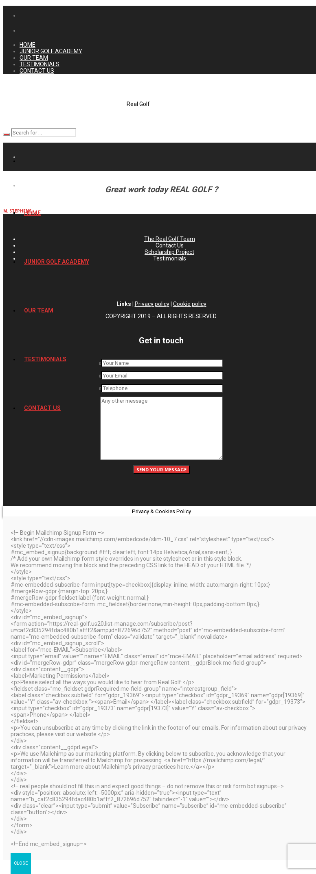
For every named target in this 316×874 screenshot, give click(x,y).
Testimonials (169, 258)
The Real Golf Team (169, 239)
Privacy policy (152, 304)
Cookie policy (189, 304)
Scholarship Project (169, 252)
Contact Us (170, 245)
